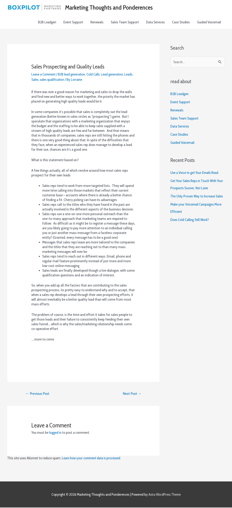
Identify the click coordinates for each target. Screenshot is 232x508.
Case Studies (181, 22)
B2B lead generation (73, 74)
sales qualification (62, 80)
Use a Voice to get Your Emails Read (194, 173)
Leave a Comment (44, 74)
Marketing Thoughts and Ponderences (110, 7)
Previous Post (38, 394)
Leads (35, 80)
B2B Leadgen (47, 22)
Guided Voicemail (209, 22)
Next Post (131, 394)
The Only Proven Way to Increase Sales (197, 197)
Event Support (73, 22)
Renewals (96, 22)
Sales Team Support (125, 22)
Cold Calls (96, 74)
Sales (44, 80)
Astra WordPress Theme (164, 495)
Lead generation (115, 74)
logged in (55, 433)
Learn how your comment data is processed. (92, 458)
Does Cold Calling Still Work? (190, 220)
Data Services (155, 22)
